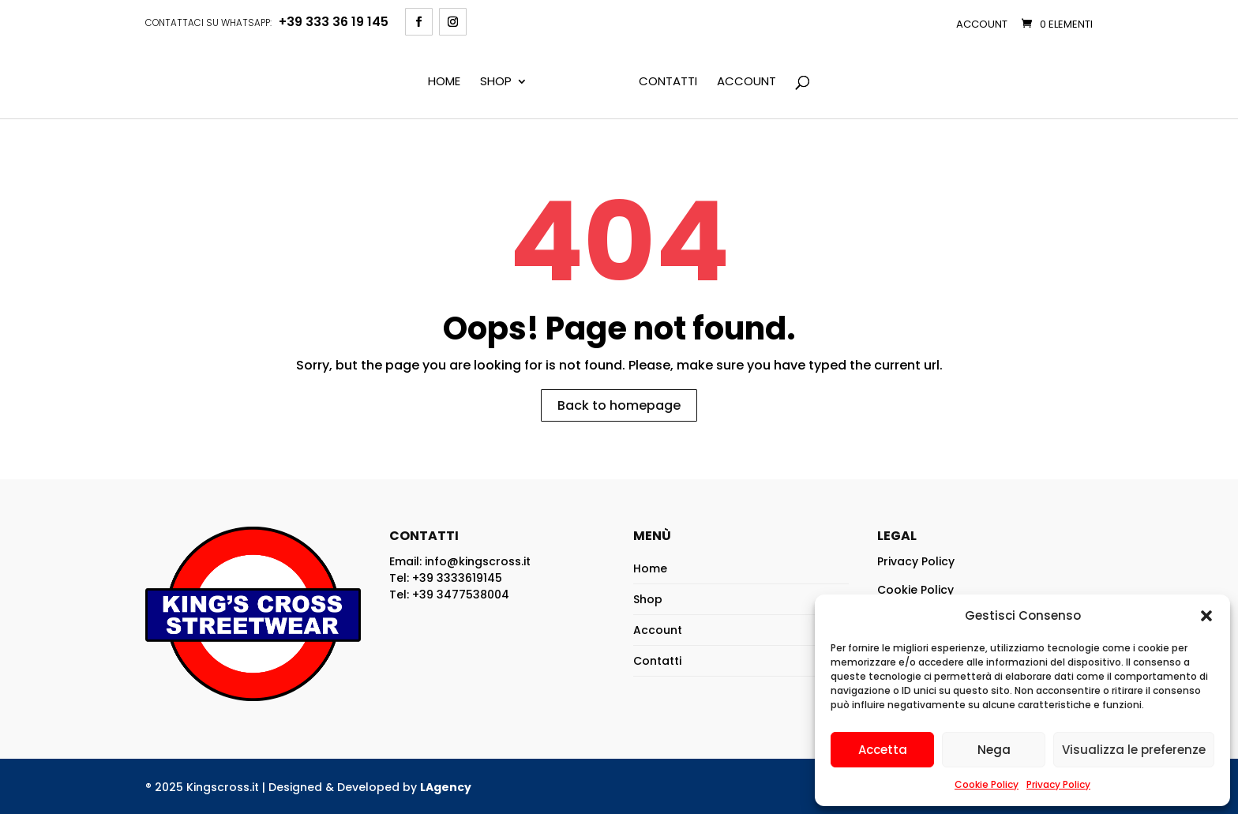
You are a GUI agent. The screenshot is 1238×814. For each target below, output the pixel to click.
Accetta (882, 749)
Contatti (668, 82)
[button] (1206, 616)
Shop (496, 82)
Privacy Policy (1058, 784)
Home (444, 82)
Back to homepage (619, 405)
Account (981, 24)
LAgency (445, 787)
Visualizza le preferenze (1134, 749)
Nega (994, 749)
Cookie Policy (987, 784)
